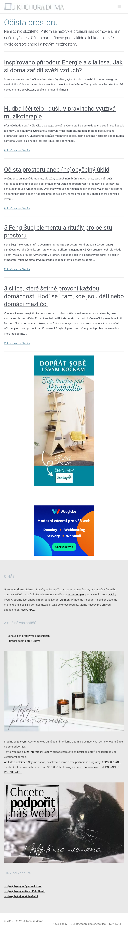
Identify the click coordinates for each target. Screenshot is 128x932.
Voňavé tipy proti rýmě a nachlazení (27, 635)
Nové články (60, 923)
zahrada (65, 599)
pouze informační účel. (35, 751)
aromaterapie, (76, 594)
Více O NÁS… (28, 609)
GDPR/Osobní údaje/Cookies (88, 923)
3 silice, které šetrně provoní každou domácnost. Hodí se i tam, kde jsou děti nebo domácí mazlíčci (64, 296)
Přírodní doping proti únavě (22, 640)
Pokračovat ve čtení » (17, 150)
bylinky (112, 594)
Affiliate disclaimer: (15, 762)
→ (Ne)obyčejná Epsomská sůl (23, 886)
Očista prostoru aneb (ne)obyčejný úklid (56, 169)
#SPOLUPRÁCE (111, 762)
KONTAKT (115, 923)
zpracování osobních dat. (89, 767)
